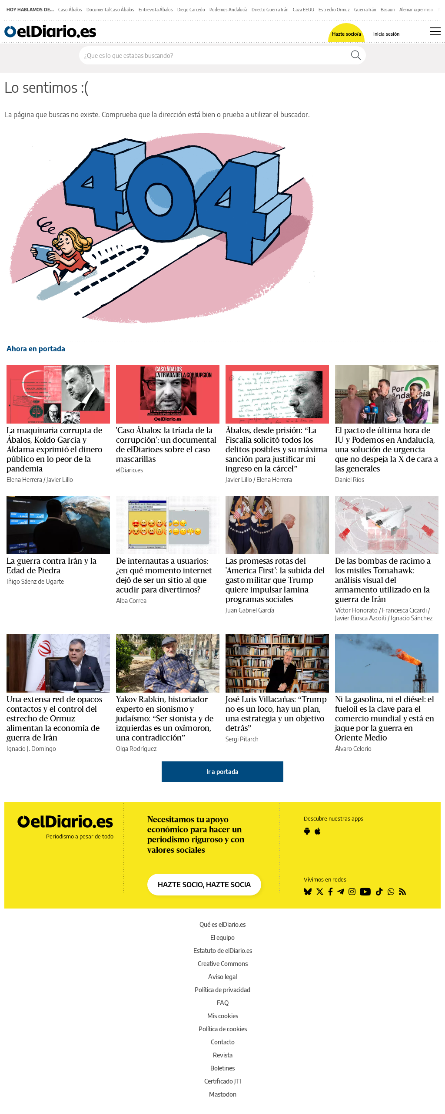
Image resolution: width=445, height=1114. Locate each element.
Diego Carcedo (191, 9)
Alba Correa (131, 600)
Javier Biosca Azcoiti (360, 618)
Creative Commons (223, 963)
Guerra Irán (365, 9)
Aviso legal (222, 976)
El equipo (222, 937)
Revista (222, 1055)
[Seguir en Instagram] (352, 891)
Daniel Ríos (349, 479)
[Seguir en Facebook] (330, 891)
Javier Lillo (59, 479)
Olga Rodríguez (136, 748)
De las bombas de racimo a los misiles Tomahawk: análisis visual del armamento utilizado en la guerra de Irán (383, 580)
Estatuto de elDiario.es (222, 950)
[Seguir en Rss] (402, 891)
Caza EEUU (303, 9)
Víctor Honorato (356, 610)
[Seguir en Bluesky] (308, 891)
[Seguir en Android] (307, 831)
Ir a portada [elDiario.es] (222, 771)
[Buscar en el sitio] (212, 55)
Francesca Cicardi (404, 610)
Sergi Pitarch (242, 739)
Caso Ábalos (70, 9)
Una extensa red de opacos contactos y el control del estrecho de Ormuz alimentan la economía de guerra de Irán (54, 718)
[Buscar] (356, 55)
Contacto (223, 1042)
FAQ (223, 1002)
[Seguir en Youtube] (365, 891)
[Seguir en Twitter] (320, 891)
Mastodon (222, 1094)
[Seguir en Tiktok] (379, 891)
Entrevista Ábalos (156, 9)
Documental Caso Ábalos (110, 9)
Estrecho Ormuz (334, 9)
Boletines (222, 1068)
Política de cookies (223, 1029)
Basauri (388, 9)
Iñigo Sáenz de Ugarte (35, 581)
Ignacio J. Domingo (31, 748)
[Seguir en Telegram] (340, 891)
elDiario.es (129, 470)
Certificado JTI (222, 1081)
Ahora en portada (36, 348)
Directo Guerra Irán (270, 9)
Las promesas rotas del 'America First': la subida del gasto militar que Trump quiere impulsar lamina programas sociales (275, 580)
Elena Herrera (24, 479)
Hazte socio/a (346, 33)
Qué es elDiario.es (222, 924)
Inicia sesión (386, 33)
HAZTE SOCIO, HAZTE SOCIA (204, 884)
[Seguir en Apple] (318, 831)
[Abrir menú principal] (435, 31)
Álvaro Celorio (353, 748)
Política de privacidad (222, 989)
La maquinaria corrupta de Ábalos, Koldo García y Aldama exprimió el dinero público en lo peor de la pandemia (54, 449)
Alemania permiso (416, 9)
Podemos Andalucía (228, 9)
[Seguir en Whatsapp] (391, 891)
